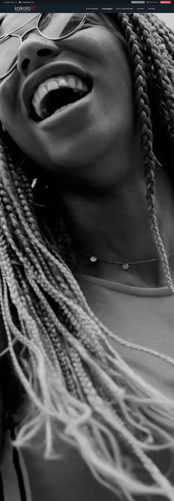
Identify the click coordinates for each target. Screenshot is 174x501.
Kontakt (165, 2)
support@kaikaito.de (39, 275)
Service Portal (138, 2)
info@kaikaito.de (28, 2)
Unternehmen (92, 8)
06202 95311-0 (43, 271)
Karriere (140, 8)
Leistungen (107, 8)
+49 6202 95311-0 (10, 2)
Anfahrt (39, 282)
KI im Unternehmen (124, 8)
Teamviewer (152, 2)
